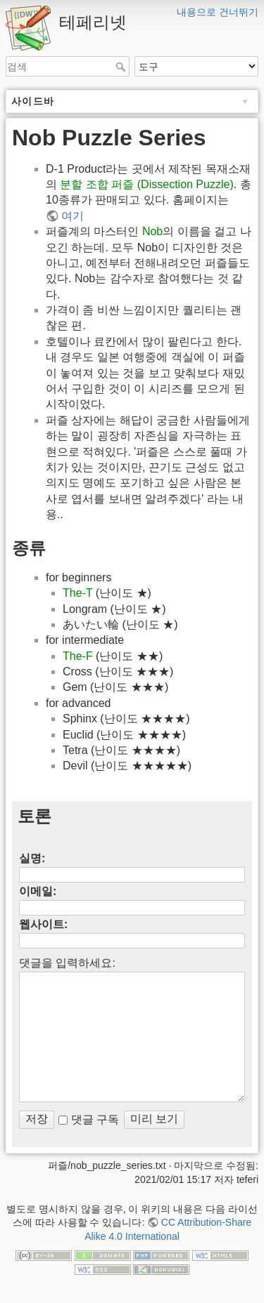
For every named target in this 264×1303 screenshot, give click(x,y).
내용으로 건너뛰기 (217, 12)
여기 (72, 216)
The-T (77, 593)
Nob (152, 231)
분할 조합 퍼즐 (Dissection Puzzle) (146, 184)
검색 (122, 67)
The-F (78, 656)
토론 (34, 816)
